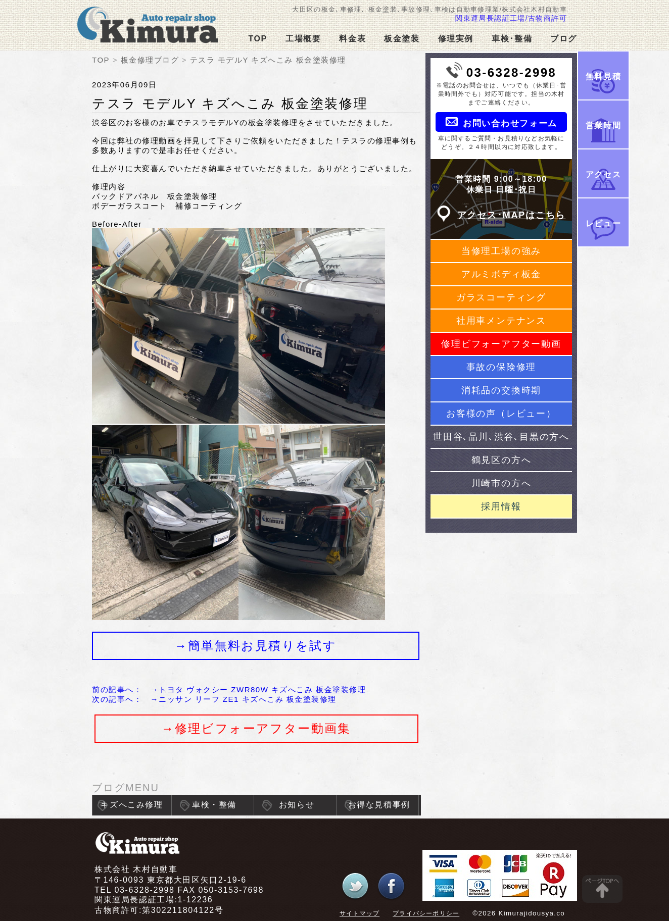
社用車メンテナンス (501, 321)
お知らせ (296, 804)
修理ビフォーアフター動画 (501, 344)
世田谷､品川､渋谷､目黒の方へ (501, 437)
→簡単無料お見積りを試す (255, 645)
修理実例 (455, 38)
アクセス (603, 174)
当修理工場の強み (501, 251)
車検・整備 (214, 804)
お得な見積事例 (379, 804)
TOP (257, 38)
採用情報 (501, 506)
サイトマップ (359, 913)
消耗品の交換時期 (501, 390)
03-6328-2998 (511, 72)
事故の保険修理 (501, 367)
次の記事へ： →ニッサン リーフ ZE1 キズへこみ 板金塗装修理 (214, 699)
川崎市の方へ (501, 483)
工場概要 (303, 38)
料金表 (352, 38)
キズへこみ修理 (132, 804)
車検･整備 (512, 38)
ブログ (563, 38)
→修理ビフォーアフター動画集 (256, 728)
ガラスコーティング (501, 297)
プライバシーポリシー (426, 913)
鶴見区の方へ (501, 460)
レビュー (603, 223)
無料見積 (603, 76)
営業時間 (603, 125)
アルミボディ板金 (501, 274)
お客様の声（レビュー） (501, 413)
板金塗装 (401, 38)
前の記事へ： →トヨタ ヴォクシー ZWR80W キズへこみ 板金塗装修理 (229, 689)
